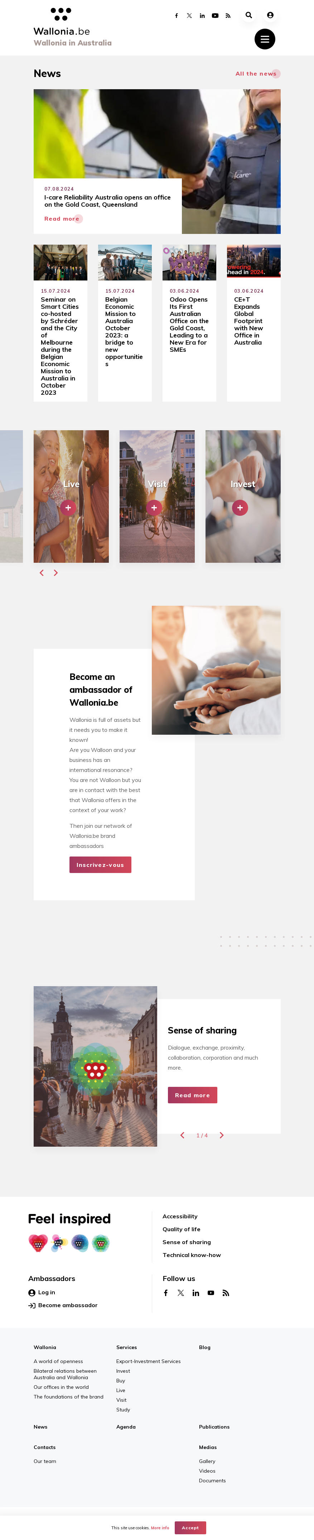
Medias (208, 1447)
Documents (212, 1480)
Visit (121, 1400)
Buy (120, 1380)
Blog (205, 1347)
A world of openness (58, 1361)
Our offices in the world (61, 1387)
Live (120, 1390)
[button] (41, 573)
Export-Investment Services (148, 1361)
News (40, 1427)
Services (126, 1347)
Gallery (207, 1461)
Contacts (44, 1447)
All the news (256, 73)
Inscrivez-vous (101, 864)
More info (160, 1527)
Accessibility (180, 1216)
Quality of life (182, 1229)
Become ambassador (63, 1305)
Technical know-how (192, 1254)
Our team (45, 1461)
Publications (214, 1427)
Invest (123, 1371)
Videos (207, 1471)
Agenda (126, 1427)
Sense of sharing (187, 1242)
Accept (190, 1527)
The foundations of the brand (68, 1396)
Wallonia (45, 1347)
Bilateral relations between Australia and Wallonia (65, 1374)
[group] (71, 496)
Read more (193, 1095)
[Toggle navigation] (265, 39)
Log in (41, 1292)
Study (123, 1409)
